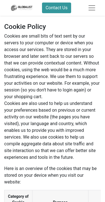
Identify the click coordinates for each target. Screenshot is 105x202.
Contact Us (57, 7)
